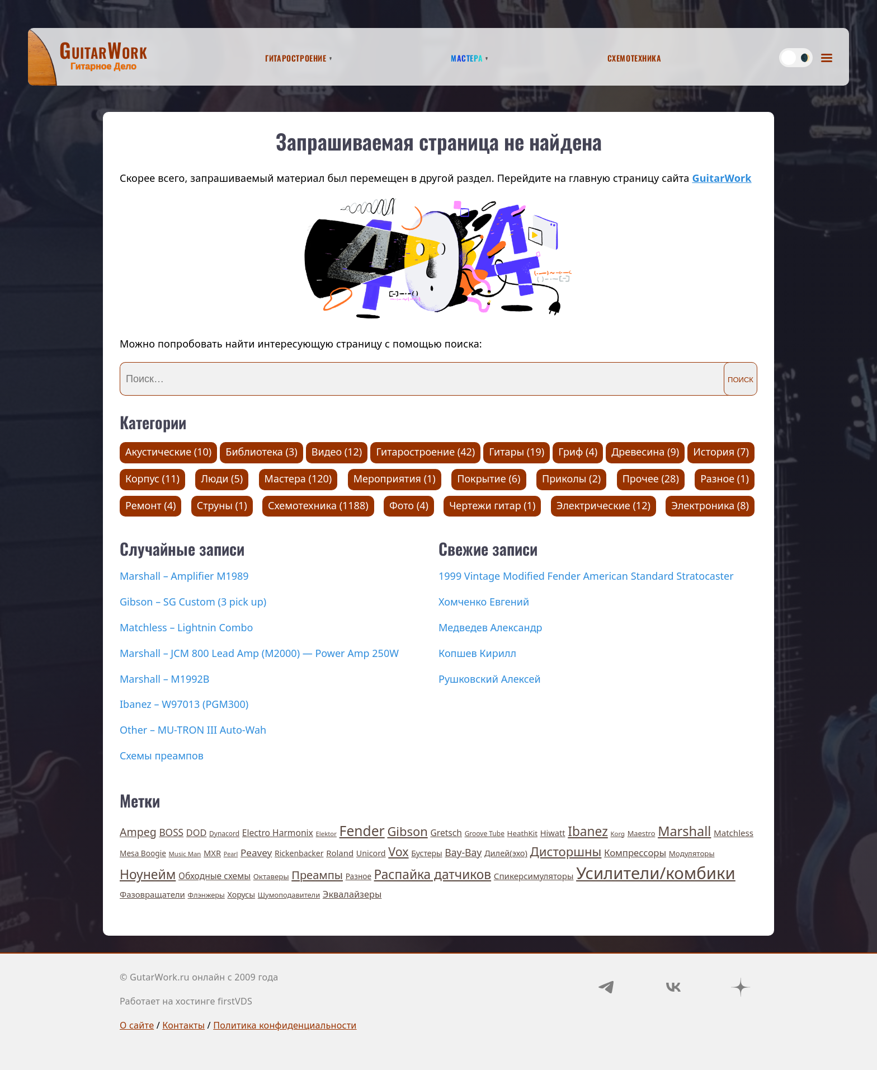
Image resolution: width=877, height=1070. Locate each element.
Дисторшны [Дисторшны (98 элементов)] (566, 851)
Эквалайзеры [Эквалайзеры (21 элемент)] (352, 894)
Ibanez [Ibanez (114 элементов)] (588, 831)
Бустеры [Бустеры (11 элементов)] (426, 853)
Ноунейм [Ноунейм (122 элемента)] (148, 874)
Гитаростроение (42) (425, 451)
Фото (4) (408, 505)
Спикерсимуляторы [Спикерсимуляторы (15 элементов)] (534, 875)
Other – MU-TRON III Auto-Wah (193, 729)
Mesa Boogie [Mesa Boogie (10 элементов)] (143, 853)
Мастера (467, 56)
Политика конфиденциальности (284, 1025)
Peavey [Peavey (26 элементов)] (256, 852)
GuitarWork (721, 178)
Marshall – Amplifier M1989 (184, 576)
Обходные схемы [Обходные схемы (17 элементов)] (214, 876)
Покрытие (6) (488, 478)
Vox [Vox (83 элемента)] (398, 851)
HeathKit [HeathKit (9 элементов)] (522, 833)
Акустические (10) (168, 451)
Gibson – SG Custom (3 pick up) (193, 601)
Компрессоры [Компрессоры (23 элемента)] (635, 852)
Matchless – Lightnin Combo (186, 627)
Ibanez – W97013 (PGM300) (184, 704)
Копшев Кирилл (477, 653)
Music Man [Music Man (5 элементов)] (185, 854)
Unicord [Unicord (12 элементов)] (371, 853)
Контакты (183, 1025)
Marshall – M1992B (165, 679)
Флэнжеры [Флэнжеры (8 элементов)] (206, 895)
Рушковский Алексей (489, 679)
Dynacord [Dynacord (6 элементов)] (224, 833)
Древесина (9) (645, 451)
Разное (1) (724, 478)
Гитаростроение (295, 56)
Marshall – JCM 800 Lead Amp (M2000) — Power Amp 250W (259, 653)
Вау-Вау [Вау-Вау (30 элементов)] (463, 852)
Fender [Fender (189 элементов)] (362, 831)
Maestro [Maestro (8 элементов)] (642, 833)
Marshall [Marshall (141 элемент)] (684, 831)
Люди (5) (222, 478)
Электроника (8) (710, 505)
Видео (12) (337, 451)
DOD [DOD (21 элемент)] (196, 833)
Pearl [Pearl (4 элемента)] (231, 854)
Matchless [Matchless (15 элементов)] (733, 832)
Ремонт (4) (150, 505)
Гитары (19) (516, 451)
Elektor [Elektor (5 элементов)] (326, 833)
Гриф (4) (577, 451)
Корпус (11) (152, 478)
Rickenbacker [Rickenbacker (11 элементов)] (299, 853)
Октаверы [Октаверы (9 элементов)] (271, 876)
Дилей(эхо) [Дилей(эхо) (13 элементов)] (505, 852)
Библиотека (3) (261, 451)
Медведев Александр (490, 627)
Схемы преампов (162, 755)
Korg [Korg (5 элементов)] (618, 833)
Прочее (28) (651, 478)
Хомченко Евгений (483, 601)
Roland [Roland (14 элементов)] (339, 852)
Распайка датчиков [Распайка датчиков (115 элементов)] (433, 874)
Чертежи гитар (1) (492, 505)
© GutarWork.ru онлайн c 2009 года (199, 977)
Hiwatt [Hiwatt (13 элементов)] (552, 832)
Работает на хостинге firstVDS (186, 1001)
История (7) (721, 451)
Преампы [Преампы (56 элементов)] (317, 875)
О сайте (137, 1025)
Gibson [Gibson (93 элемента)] (407, 831)
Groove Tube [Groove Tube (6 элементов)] (484, 833)
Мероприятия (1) (394, 478)
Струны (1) (222, 505)
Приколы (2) (571, 478)
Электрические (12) (603, 505)
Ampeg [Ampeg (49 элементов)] (138, 831)
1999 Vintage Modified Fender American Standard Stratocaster (586, 576)
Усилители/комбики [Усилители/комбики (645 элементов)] (655, 873)
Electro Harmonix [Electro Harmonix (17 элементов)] (277, 833)
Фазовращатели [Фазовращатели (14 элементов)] (152, 894)
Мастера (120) (298, 478)
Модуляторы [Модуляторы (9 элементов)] (692, 853)
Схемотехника (634, 56)
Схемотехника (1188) (318, 505)
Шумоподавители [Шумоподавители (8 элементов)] (289, 895)
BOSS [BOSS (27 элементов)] (171, 832)
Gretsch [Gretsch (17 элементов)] (446, 833)
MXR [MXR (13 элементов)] (212, 852)
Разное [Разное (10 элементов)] (358, 876)
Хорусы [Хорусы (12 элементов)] (242, 894)
